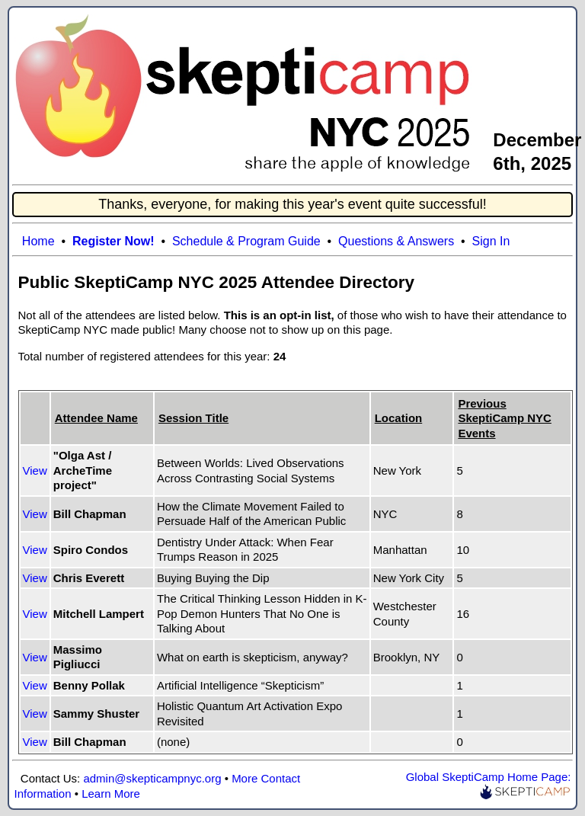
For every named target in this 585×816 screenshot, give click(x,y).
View (35, 470)
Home (38, 241)
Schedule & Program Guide (246, 241)
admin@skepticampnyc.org (152, 778)
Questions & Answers (396, 241)
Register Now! (113, 241)
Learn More (111, 793)
